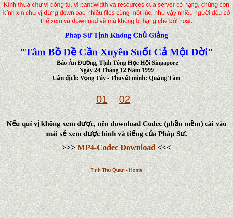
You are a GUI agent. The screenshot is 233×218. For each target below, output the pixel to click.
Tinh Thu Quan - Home (116, 170)
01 (101, 99)
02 (124, 99)
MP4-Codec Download (117, 147)
